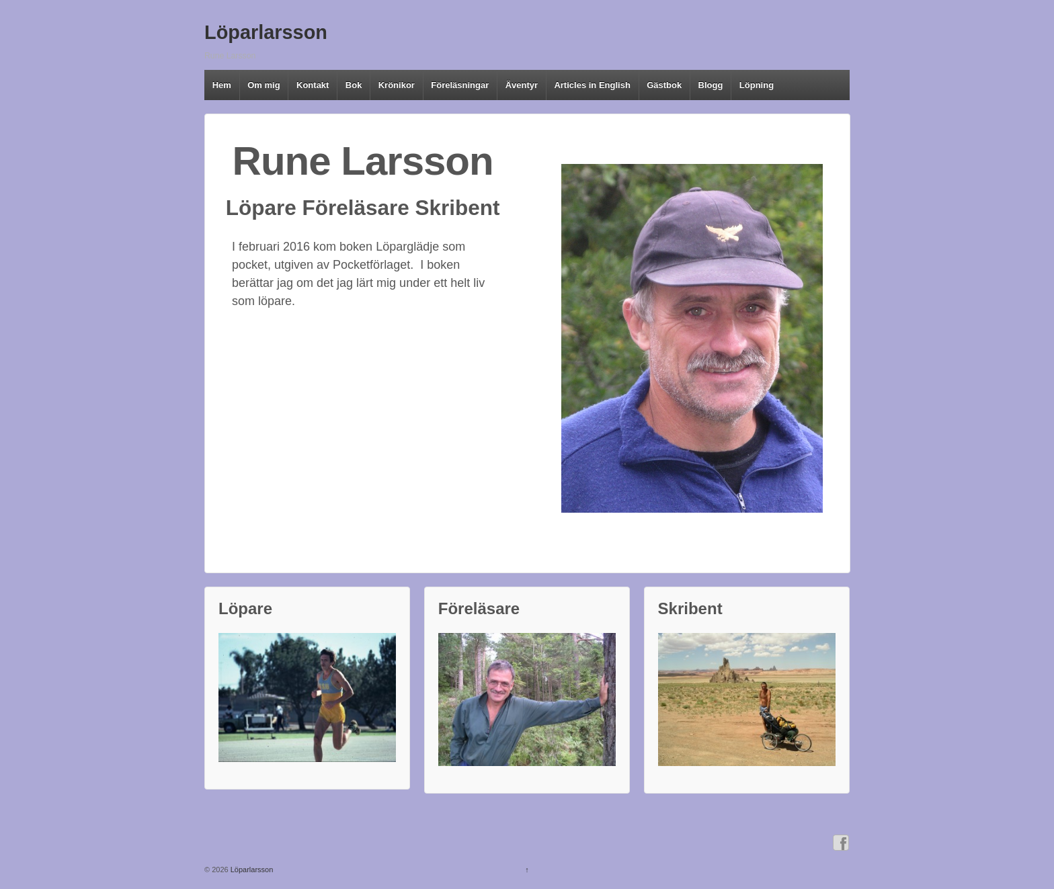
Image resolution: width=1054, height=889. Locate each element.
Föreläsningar (460, 85)
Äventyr (521, 85)
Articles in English (592, 85)
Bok (354, 85)
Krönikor (396, 85)
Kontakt (312, 85)
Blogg (710, 85)
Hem (221, 85)
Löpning (756, 85)
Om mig (263, 85)
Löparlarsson (265, 32)
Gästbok (664, 85)
